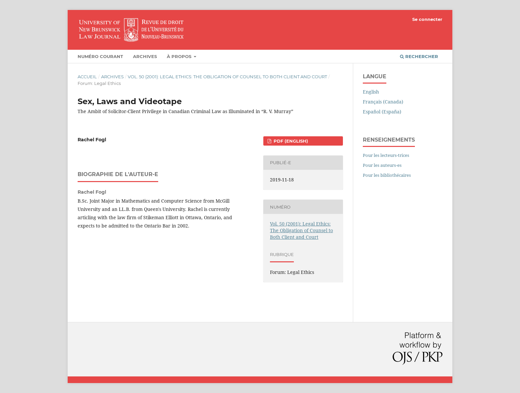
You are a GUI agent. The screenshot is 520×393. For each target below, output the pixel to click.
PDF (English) (290, 141)
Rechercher (419, 56)
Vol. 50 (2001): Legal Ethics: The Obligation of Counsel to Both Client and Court (227, 76)
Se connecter (427, 19)
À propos (180, 56)
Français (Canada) (383, 101)
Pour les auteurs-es (382, 165)
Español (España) (382, 111)
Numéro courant (100, 56)
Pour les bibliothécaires (387, 175)
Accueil (87, 76)
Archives (145, 56)
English (371, 92)
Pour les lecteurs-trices (386, 155)
